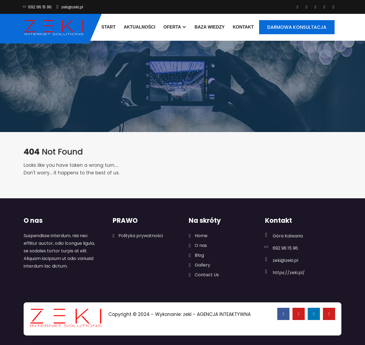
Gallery (202, 265)
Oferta (172, 27)
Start (108, 27)
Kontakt (243, 27)
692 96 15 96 (40, 7)
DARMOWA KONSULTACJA (296, 27)
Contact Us (207, 275)
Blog (199, 255)
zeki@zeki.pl (72, 7)
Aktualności (139, 27)
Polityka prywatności (140, 236)
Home (201, 236)
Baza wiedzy (209, 27)
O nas (201, 245)
